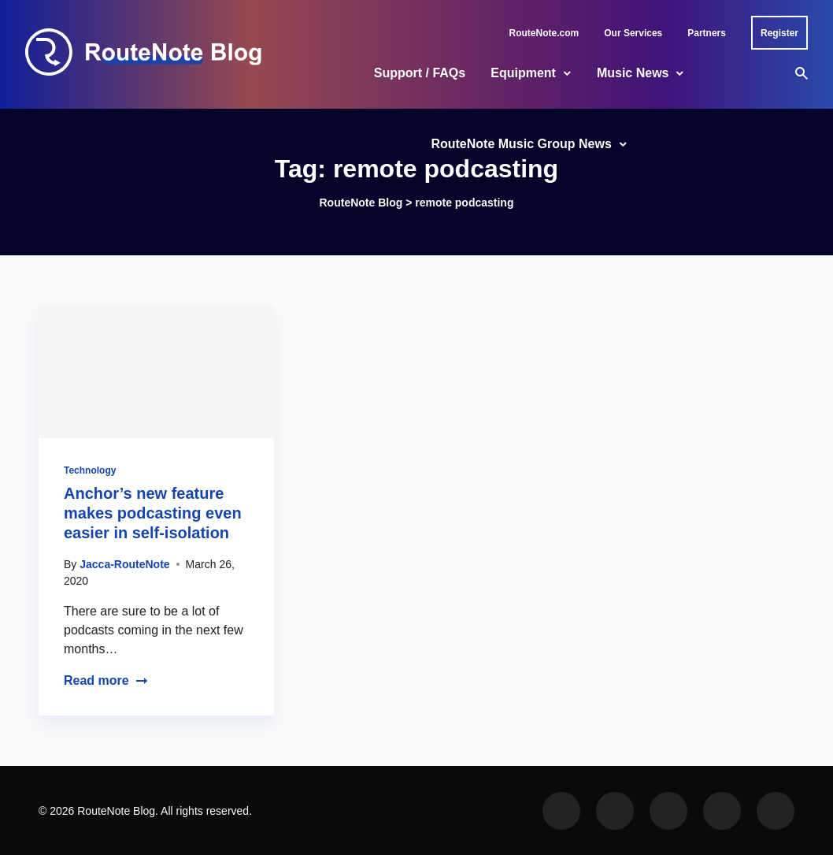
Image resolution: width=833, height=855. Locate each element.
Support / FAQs (419, 73)
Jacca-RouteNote (124, 564)
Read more (106, 680)
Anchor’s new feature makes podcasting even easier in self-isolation (153, 513)
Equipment (523, 73)
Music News (633, 73)
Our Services (633, 33)
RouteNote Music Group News (521, 144)
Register (779, 33)
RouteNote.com (544, 33)
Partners (706, 33)
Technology (90, 470)
